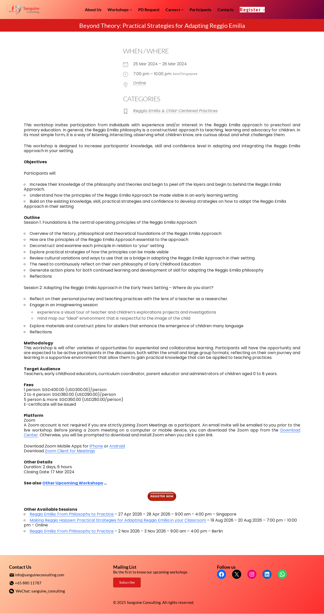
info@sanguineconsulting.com (39, 574)
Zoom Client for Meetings (70, 451)
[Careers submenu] (182, 9)
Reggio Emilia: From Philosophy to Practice (72, 514)
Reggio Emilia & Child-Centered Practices (175, 111)
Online (139, 83)
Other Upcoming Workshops (72, 483)
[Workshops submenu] (131, 9)
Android (117, 446)
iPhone (96, 446)
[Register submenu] (263, 9)
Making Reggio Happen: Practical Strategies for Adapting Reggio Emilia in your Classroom (118, 520)
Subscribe (127, 582)
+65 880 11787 (28, 582)
